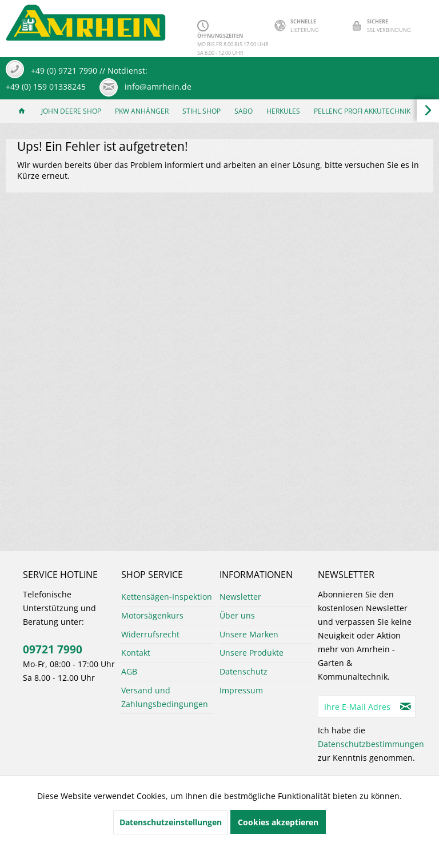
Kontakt (135, 652)
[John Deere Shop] (71, 111)
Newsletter (240, 596)
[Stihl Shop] (201, 111)
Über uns (237, 615)
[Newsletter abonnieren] (406, 706)
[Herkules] (283, 111)
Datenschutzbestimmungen (371, 743)
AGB (129, 671)
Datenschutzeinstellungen (170, 822)
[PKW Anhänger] (141, 111)
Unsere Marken (249, 634)
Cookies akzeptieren (278, 822)
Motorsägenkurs (152, 615)
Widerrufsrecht (150, 634)
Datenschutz (244, 671)
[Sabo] (244, 111)
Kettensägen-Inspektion (166, 596)
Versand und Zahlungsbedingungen (164, 697)
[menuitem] (21, 111)
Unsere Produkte (252, 652)
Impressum (241, 690)
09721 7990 (52, 649)
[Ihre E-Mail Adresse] (357, 706)
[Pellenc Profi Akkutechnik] (362, 111)
